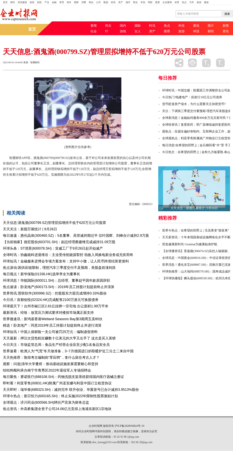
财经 (12, 2)
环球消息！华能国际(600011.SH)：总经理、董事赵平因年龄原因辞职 (56, 280)
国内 (123, 25)
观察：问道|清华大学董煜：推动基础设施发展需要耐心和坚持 (50, 364)
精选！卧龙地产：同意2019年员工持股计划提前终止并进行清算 (52, 325)
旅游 (199, 2)
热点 (184, 2)
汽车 (191, 2)
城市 (128, 2)
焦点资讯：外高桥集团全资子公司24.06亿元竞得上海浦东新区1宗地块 (57, 409)
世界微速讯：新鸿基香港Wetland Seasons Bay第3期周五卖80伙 (53, 319)
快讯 (113, 2)
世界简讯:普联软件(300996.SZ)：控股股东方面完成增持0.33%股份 (55, 293)
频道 (206, 2)
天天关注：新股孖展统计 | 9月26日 (30, 229)
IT (106, 31)
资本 (69, 2)
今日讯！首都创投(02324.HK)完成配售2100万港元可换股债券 (50, 300)
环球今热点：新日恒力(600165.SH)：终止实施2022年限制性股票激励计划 (60, 396)
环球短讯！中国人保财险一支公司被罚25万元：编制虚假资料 (50, 332)
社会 (93, 31)
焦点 (167, 25)
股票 (157, 2)
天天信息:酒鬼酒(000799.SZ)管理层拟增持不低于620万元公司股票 (54, 223)
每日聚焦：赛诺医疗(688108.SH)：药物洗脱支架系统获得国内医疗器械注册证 (63, 377)
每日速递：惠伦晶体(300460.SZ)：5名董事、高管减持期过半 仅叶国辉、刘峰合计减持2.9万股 (76, 236)
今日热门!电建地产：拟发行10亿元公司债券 (192, 97)
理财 (150, 2)
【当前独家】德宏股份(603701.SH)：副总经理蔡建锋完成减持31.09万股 (59, 242)
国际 (138, 25)
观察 (76, 2)
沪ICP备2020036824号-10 (129, 425)
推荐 (167, 31)
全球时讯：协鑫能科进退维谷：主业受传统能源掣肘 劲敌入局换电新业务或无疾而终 (68, 255)
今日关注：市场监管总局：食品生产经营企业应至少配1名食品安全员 (56, 345)
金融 (54, 2)
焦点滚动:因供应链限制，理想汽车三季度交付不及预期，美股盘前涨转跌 (59, 268)
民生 (108, 25)
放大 (206, 63)
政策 (32, 2)
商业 (135, 2)
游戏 (123, 31)
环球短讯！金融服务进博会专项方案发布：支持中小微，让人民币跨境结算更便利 (66, 261)
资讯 (226, 31)
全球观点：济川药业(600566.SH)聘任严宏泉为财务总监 (46, 402)
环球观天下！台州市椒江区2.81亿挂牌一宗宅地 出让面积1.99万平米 (55, 306)
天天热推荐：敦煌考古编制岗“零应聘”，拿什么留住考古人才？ (51, 357)
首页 (5, 2)
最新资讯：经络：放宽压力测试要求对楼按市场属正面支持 (48, 313)
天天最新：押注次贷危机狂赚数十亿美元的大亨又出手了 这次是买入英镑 (59, 338)
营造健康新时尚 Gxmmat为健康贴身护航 (189, 244)
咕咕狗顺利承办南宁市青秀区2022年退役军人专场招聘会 (47, 370)
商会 (91, 2)
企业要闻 (167, 2)
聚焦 (196, 25)
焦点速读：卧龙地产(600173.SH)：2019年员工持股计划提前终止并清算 (58, 287)
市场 (142, 2)
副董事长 (35, 184)
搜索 (227, 13)
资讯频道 (22, 2)
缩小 (220, 63)
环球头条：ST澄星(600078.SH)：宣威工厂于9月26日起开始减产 (53, 248)
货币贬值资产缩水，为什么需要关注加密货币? (194, 104)
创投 (39, 2)
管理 (61, 2)
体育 (177, 2)
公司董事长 (50, 184)
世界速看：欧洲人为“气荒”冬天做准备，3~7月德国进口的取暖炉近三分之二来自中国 (68, 351)
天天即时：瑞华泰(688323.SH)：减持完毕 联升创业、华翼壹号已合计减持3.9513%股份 (71, 390)
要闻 (93, 25)
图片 (211, 25)
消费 (83, 2)
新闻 (226, 25)
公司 (98, 2)
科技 (181, 25)
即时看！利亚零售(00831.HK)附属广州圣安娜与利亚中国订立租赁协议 (57, 383)
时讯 (152, 25)
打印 (192, 63)
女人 (138, 31)
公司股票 (22, 184)
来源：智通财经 (31, 62)
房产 (120, 2)
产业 (46, 2)
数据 (105, 2)
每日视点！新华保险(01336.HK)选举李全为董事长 (41, 274)
